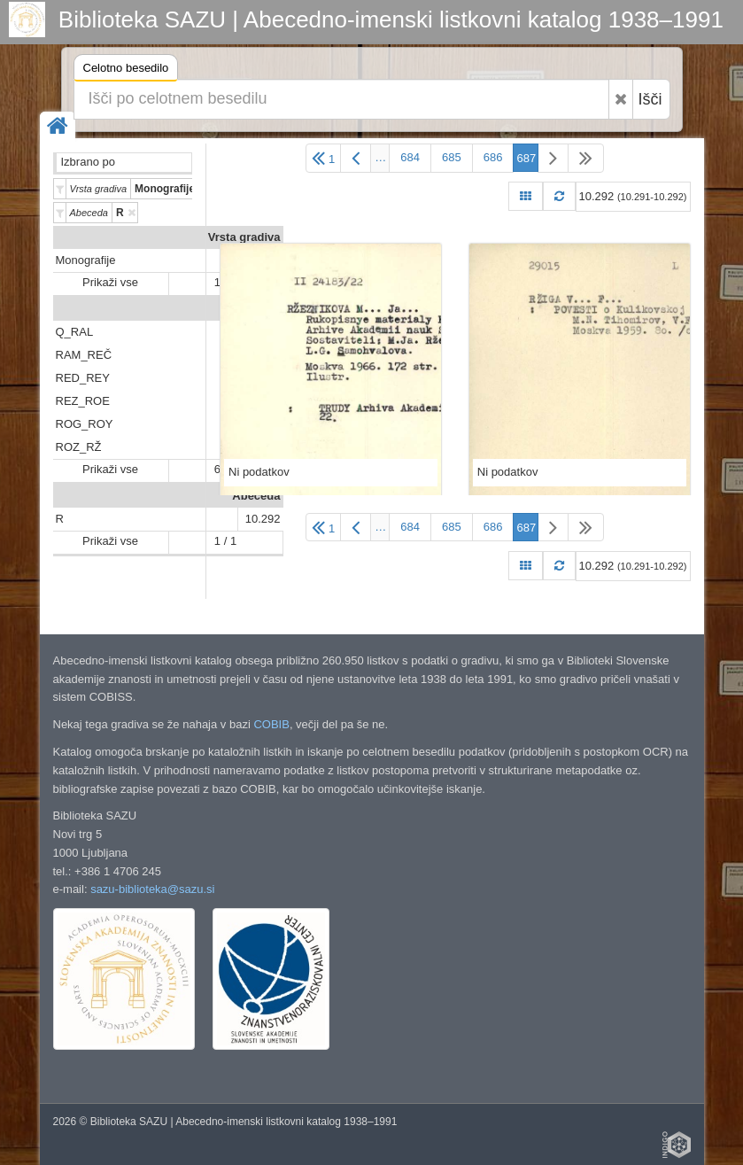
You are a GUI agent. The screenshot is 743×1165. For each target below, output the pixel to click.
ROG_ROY (84, 424)
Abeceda (256, 495)
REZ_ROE (83, 401)
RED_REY (83, 377)
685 (451, 157)
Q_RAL (75, 331)
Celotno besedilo (126, 70)
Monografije (86, 260)
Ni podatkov (259, 471)
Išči (650, 99)
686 (493, 157)
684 (410, 157)
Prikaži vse (110, 282)
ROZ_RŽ (79, 447)
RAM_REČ (84, 354)
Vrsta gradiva (244, 237)
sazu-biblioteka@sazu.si (152, 889)
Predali (261, 308)
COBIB (271, 724)
